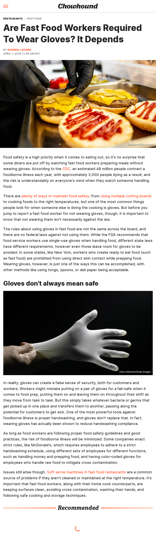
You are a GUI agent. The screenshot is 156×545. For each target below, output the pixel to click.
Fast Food (34, 18)
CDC (66, 169)
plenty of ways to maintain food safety (55, 196)
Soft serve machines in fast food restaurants (86, 472)
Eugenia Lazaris (19, 49)
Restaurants (13, 18)
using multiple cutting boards (126, 196)
